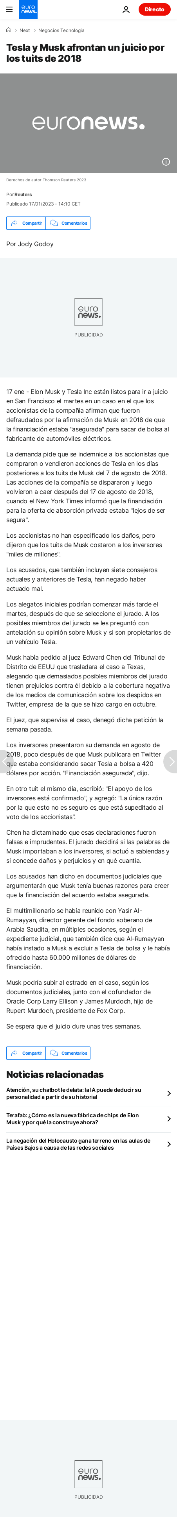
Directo (154, 9)
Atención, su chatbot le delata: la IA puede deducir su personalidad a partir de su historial (73, 1093)
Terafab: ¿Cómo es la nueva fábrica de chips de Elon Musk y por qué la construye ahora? (72, 1118)
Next (25, 30)
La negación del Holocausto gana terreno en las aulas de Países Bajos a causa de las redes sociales (78, 1144)
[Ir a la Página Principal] (28, 9)
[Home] (8, 30)
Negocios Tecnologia (61, 30)
